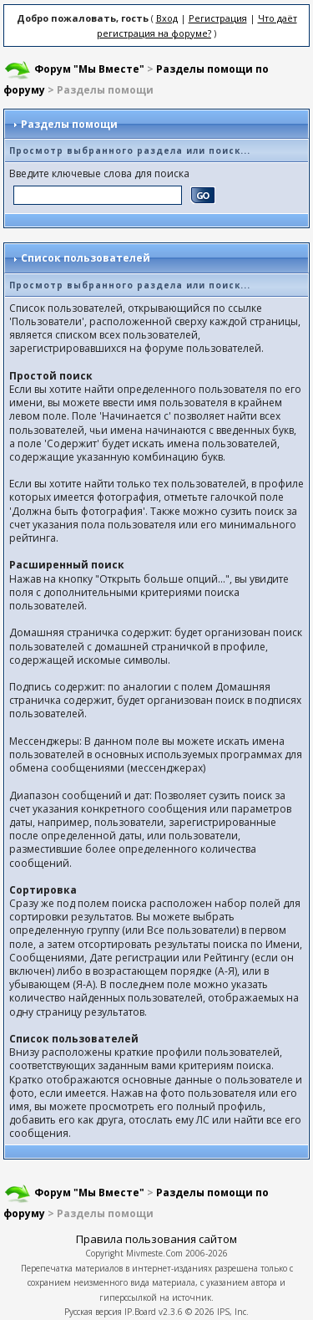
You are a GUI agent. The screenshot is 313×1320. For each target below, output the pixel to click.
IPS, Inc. (233, 1311)
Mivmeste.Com (154, 1253)
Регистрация (218, 18)
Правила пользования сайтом (156, 1238)
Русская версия (93, 1311)
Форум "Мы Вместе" (89, 69)
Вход (167, 18)
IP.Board (140, 1311)
